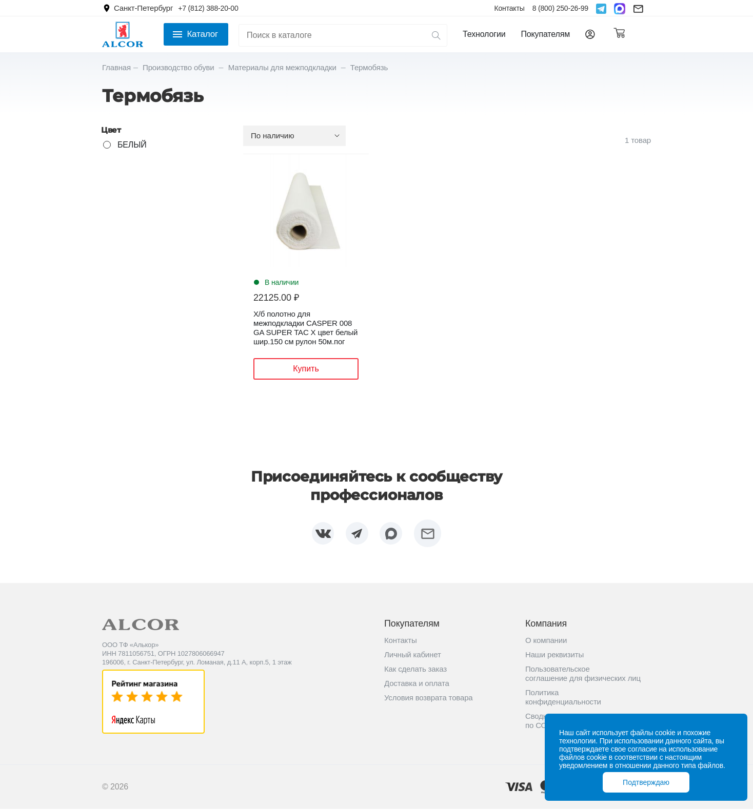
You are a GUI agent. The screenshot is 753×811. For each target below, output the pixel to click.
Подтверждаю (646, 782)
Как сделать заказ (415, 671)
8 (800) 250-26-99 (560, 8)
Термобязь (369, 67)
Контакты (509, 8)
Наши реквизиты (554, 656)
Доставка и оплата (416, 685)
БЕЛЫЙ (132, 144)
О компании (546, 642)
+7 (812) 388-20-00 (208, 8)
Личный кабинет (412, 656)
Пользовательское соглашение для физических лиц (583, 675)
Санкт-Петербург (143, 8)
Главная (116, 67)
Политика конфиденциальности (563, 699)
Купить (306, 368)
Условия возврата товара (428, 699)
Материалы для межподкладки (283, 67)
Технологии (484, 34)
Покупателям (545, 34)
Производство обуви (179, 67)
